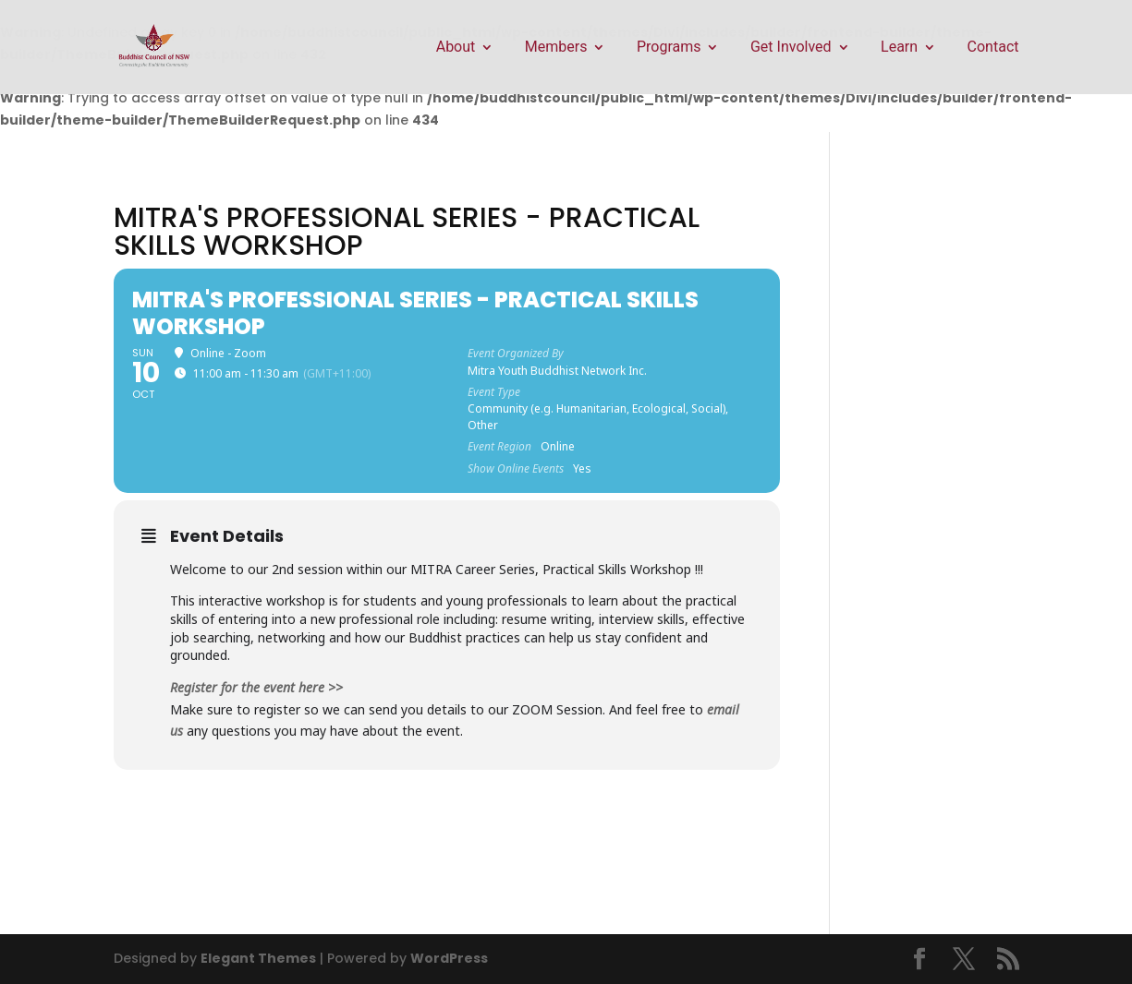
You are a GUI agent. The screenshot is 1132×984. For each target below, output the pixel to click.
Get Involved (791, 48)
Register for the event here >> (256, 687)
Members (556, 48)
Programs (669, 48)
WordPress (449, 958)
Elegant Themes (258, 958)
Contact (993, 48)
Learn (899, 48)
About (456, 48)
